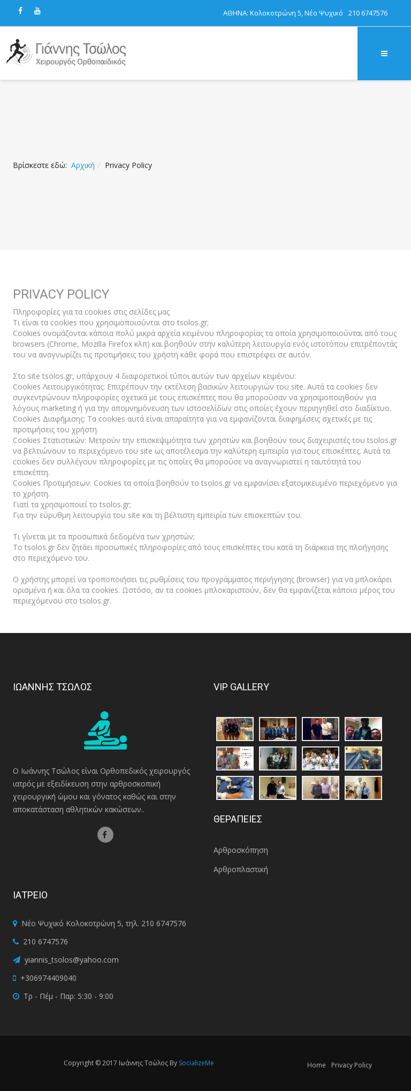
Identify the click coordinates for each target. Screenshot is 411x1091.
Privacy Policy (351, 1065)
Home (316, 1065)
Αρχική (83, 165)
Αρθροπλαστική (241, 869)
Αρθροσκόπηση (241, 850)
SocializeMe (196, 1062)
